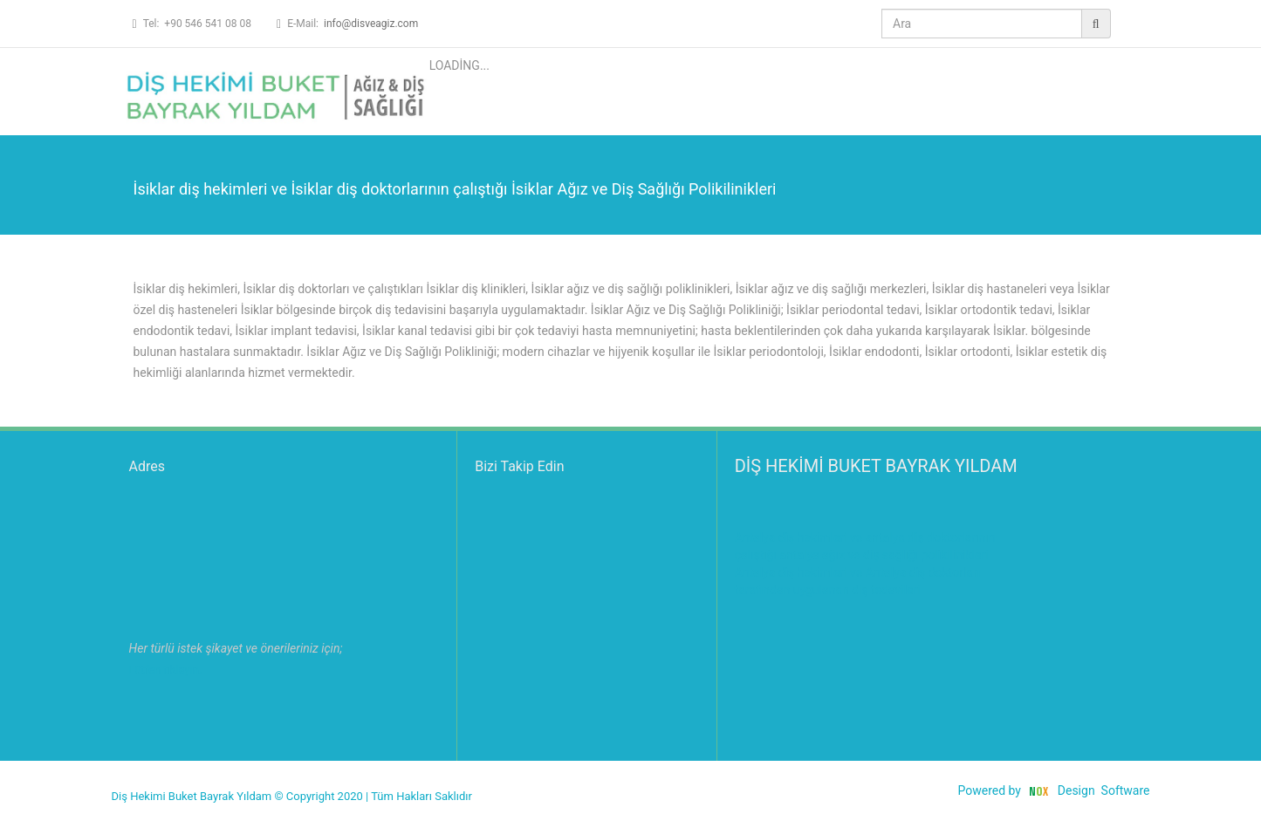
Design (1076, 790)
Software (1125, 790)
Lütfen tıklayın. (165, 669)
